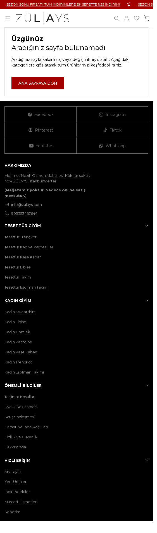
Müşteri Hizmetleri (20, 501)
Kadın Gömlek (17, 332)
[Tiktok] (112, 130)
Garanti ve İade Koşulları (26, 427)
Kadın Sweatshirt (19, 312)
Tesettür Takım (17, 277)
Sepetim (12, 512)
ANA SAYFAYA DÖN (37, 83)
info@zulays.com (23, 204)
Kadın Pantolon (18, 342)
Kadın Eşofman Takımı (24, 372)
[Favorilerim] (136, 18)
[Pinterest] (41, 130)
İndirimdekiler (17, 491)
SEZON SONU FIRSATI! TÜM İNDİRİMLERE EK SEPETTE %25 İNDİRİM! (70, 4)
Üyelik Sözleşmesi (20, 406)
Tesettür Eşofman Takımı (26, 287)
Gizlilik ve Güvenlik (20, 437)
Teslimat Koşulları (19, 396)
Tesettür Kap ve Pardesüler (28, 247)
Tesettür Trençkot (20, 237)
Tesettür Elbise (17, 267)
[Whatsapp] (112, 146)
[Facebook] (41, 114)
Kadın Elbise (15, 322)
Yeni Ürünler (15, 481)
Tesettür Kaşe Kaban (23, 257)
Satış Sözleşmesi (19, 417)
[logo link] (42, 18)
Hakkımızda (15, 447)
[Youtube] (41, 146)
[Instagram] (112, 114)
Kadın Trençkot (18, 362)
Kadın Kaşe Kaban (20, 352)
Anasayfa (12, 471)
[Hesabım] (126, 18)
